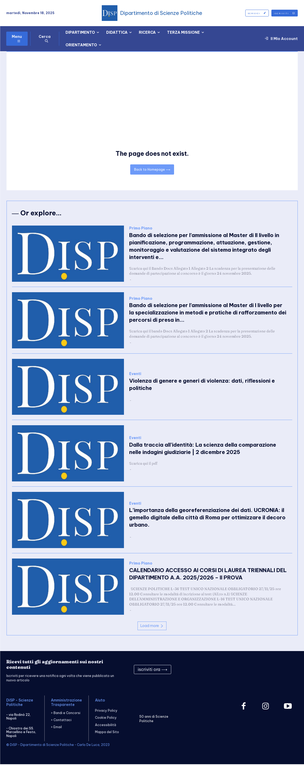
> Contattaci (61, 721)
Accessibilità (105, 726)
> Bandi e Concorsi (65, 714)
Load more (152, 626)
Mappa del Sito (107, 733)
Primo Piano (140, 229)
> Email (56, 728)
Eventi (135, 374)
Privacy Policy (106, 711)
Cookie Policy (106, 719)
